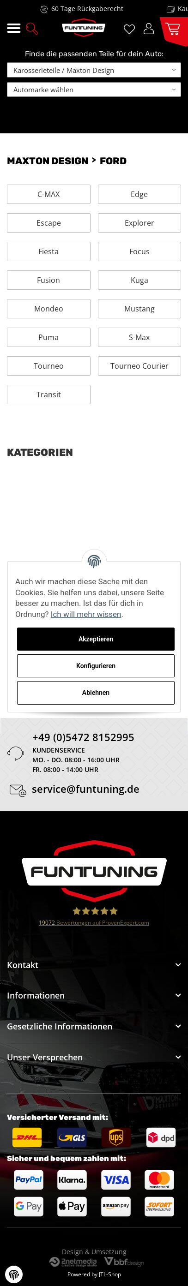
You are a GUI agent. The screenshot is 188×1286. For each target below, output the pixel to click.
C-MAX (48, 194)
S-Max (139, 337)
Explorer (139, 223)
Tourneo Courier (139, 366)
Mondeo (48, 309)
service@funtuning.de (85, 790)
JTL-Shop (110, 1274)
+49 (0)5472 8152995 (83, 738)
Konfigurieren (95, 666)
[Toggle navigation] (13, 28)
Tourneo (49, 366)
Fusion (48, 280)
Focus (139, 251)
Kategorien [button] (40, 453)
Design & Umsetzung (94, 1251)
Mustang (139, 309)
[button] (31, 27)
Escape (48, 223)
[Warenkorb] (170, 28)
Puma (48, 337)
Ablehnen (95, 692)
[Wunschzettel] (131, 28)
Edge (139, 194)
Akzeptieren (96, 639)
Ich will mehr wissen (86, 614)
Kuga (139, 280)
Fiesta (48, 251)
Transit (48, 394)
